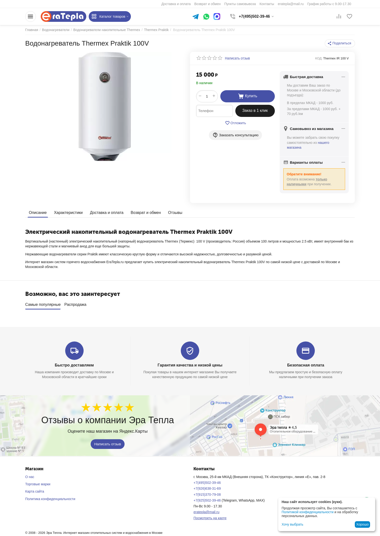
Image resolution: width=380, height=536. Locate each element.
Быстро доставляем (74, 365)
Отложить (235, 123)
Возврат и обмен (146, 213)
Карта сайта (34, 491)
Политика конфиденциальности (50, 499)
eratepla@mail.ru (206, 512)
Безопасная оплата (305, 365)
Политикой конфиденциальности (307, 512)
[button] (340, 43)
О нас (29, 477)
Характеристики (68, 213)
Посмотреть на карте (209, 518)
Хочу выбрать (292, 524)
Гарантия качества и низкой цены (190, 365)
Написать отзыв (107, 444)
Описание (38, 213)
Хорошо (362, 524)
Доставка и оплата (106, 213)
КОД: (319, 58)
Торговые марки (37, 484)
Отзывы (175, 213)
